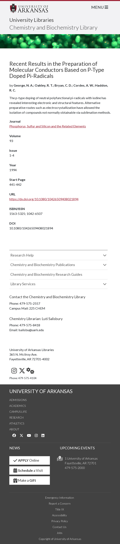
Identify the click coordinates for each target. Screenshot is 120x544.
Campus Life (18, 411)
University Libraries (31, 20)
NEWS (14, 448)
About (14, 429)
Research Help (22, 255)
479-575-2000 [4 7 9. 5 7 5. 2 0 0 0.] (75, 468)
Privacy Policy (59, 521)
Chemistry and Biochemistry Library (53, 27)
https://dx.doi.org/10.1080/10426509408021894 (43, 199)
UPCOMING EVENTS (77, 448)
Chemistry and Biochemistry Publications (42, 265)
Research (16, 417)
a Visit (28, 470)
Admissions (18, 400)
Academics (17, 405)
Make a (24, 480)
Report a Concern (60, 503)
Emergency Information (59, 497)
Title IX (59, 509)
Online (26, 460)
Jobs (59, 532)
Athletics (16, 423)
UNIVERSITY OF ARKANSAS (41, 391)
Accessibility (59, 515)
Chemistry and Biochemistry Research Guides (46, 274)
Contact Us (59, 527)
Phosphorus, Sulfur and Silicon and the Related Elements (47, 126)
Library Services (22, 284)
